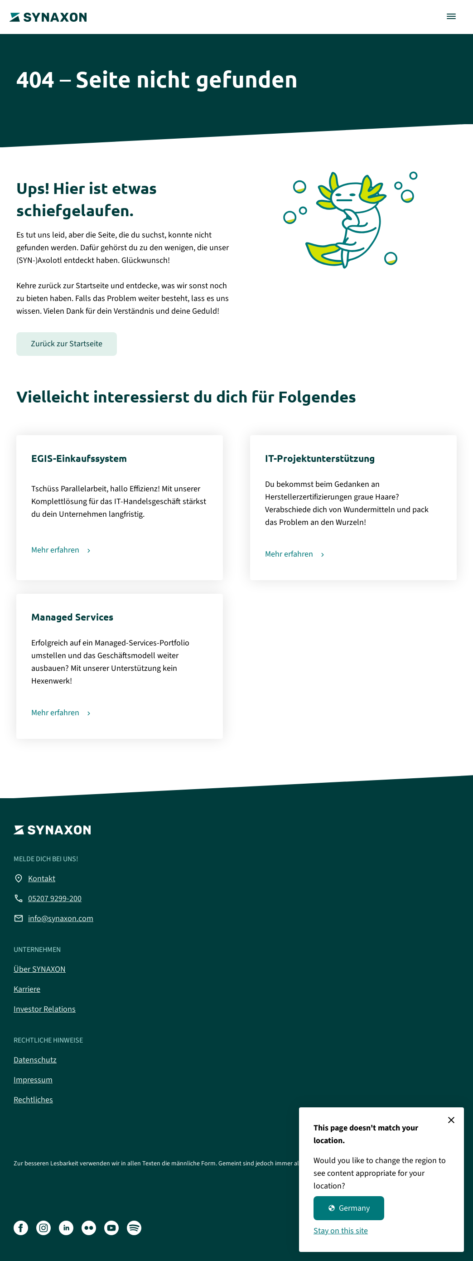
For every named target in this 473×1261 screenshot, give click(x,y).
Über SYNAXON (40, 969)
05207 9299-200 (48, 898)
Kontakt (34, 878)
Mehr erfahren (55, 550)
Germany (349, 1208)
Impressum (33, 1080)
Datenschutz (35, 1060)
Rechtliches (33, 1100)
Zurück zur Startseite (66, 343)
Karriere (27, 989)
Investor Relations (45, 1009)
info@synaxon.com (53, 918)
